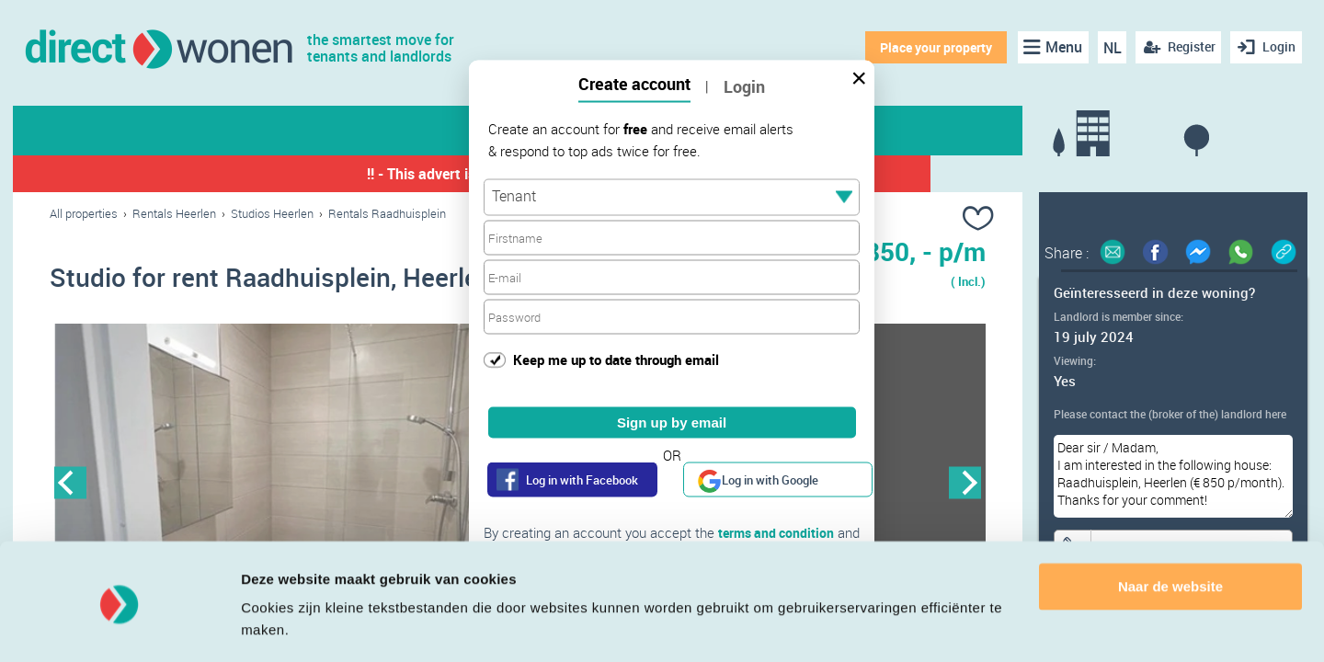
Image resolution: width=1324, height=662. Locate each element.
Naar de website (1170, 532)
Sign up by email (671, 422)
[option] (283, 484)
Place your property (933, 47)
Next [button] (965, 484)
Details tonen (284, 625)
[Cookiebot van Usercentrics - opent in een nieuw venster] (119, 626)
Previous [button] (70, 484)
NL (1109, 48)
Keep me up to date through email (616, 358)
